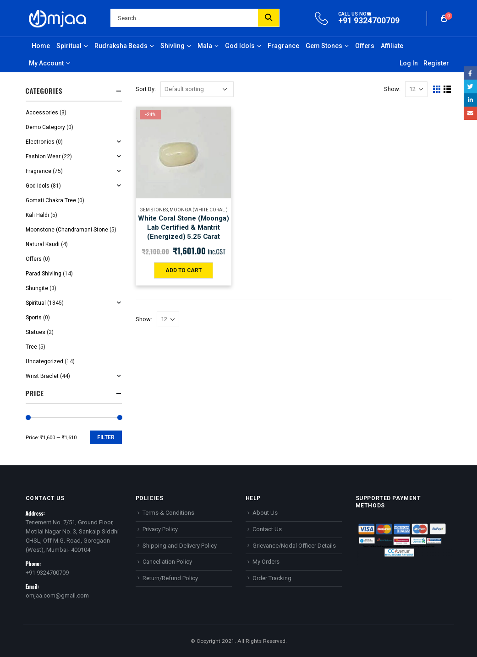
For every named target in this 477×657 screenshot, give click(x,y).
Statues (35, 332)
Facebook (470, 73)
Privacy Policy (160, 529)
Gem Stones (324, 45)
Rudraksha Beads (121, 45)
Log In (409, 63)
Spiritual (69, 45)
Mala (204, 45)
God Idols (240, 45)
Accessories (42, 112)
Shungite (37, 288)
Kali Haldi (37, 215)
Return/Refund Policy (170, 578)
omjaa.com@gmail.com (57, 595)
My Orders (266, 561)
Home (41, 45)
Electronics (40, 142)
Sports (34, 317)
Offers (364, 45)
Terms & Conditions (168, 512)
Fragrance (283, 45)
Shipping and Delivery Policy (180, 545)
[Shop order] (197, 89)
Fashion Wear (43, 156)
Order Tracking (271, 578)
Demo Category (45, 127)
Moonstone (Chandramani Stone (67, 229)
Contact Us (267, 529)
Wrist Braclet (42, 376)
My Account (46, 63)
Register (436, 63)
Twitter (470, 86)
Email (470, 113)
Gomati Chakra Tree (51, 200)
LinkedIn (470, 100)
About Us (265, 512)
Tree (31, 347)
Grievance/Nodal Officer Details (294, 545)
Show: (392, 89)
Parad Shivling (43, 273)
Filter (106, 437)
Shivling (172, 45)
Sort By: (146, 89)
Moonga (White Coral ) (199, 209)
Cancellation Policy (167, 561)
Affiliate (392, 45)
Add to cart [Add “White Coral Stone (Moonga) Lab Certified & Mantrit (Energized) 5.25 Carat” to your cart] (183, 270)
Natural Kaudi (43, 244)
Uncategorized (44, 361)
